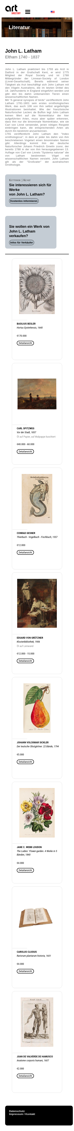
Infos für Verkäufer (21, 242)
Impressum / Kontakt (22, 1114)
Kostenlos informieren (23, 200)
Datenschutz (17, 1111)
